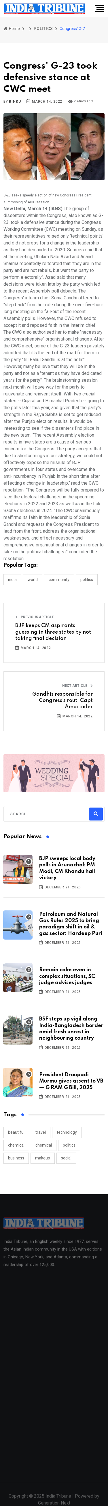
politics (69, 1145)
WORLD (33, 579)
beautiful (16, 1132)
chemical (16, 1145)
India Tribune (58, 1498)
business (16, 1158)
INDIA (12, 579)
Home (11, 28)
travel (40, 1132)
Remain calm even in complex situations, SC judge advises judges (67, 976)
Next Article (77, 686)
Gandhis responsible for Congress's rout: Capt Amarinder (62, 701)
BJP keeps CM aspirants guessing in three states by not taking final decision (53, 632)
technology (67, 1132)
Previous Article (34, 617)
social (66, 1158)
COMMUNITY (59, 579)
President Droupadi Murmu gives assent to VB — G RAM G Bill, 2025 (71, 1081)
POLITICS (43, 28)
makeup (42, 1158)
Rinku (15, 102)
